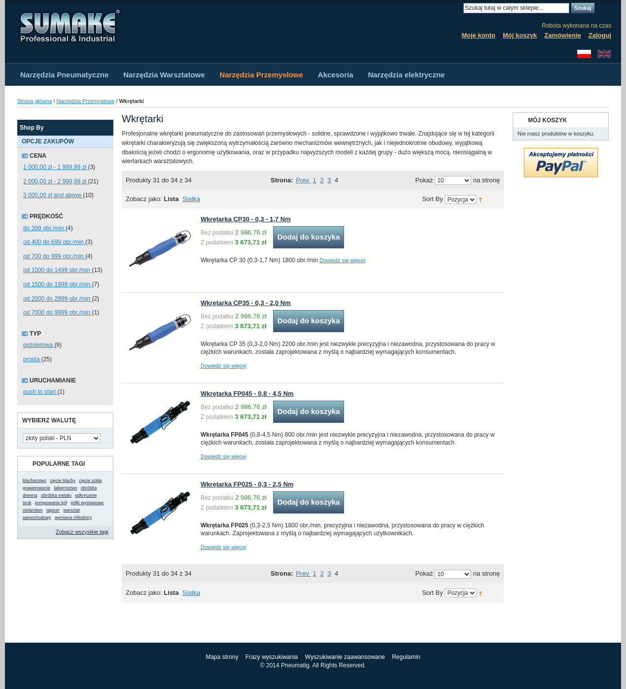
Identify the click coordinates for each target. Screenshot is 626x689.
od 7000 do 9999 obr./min (57, 312)
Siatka (191, 199)
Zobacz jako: (144, 199)
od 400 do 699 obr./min (54, 242)
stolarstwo (33, 510)
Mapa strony (222, 657)
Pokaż (424, 180)
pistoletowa (38, 345)
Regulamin (406, 657)
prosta (32, 359)
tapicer (53, 510)
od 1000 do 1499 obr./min (57, 270)
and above (53, 195)
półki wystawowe (87, 502)
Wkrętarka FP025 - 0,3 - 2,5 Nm (247, 484)
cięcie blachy (62, 480)
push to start (40, 391)
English (604, 54)
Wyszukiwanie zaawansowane (345, 657)
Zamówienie (562, 35)
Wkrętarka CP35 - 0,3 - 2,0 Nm (246, 303)
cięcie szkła (90, 480)
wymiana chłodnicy (73, 517)
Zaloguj (600, 35)
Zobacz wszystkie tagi (82, 532)
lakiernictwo (65, 487)
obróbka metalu (56, 495)
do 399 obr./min (44, 228)
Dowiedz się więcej (342, 260)
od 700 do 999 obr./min (54, 256)
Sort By (432, 199)
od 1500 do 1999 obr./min (57, 284)
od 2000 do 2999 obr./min (57, 298)
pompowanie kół (51, 502)
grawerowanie (36, 487)
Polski (584, 54)
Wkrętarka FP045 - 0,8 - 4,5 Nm (247, 393)
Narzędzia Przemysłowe (86, 101)
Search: (457, 8)
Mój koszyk (520, 35)
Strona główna (34, 101)
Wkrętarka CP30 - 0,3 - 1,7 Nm (246, 219)
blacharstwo (34, 480)
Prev (303, 180)
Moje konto (478, 35)
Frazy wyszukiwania (271, 657)
